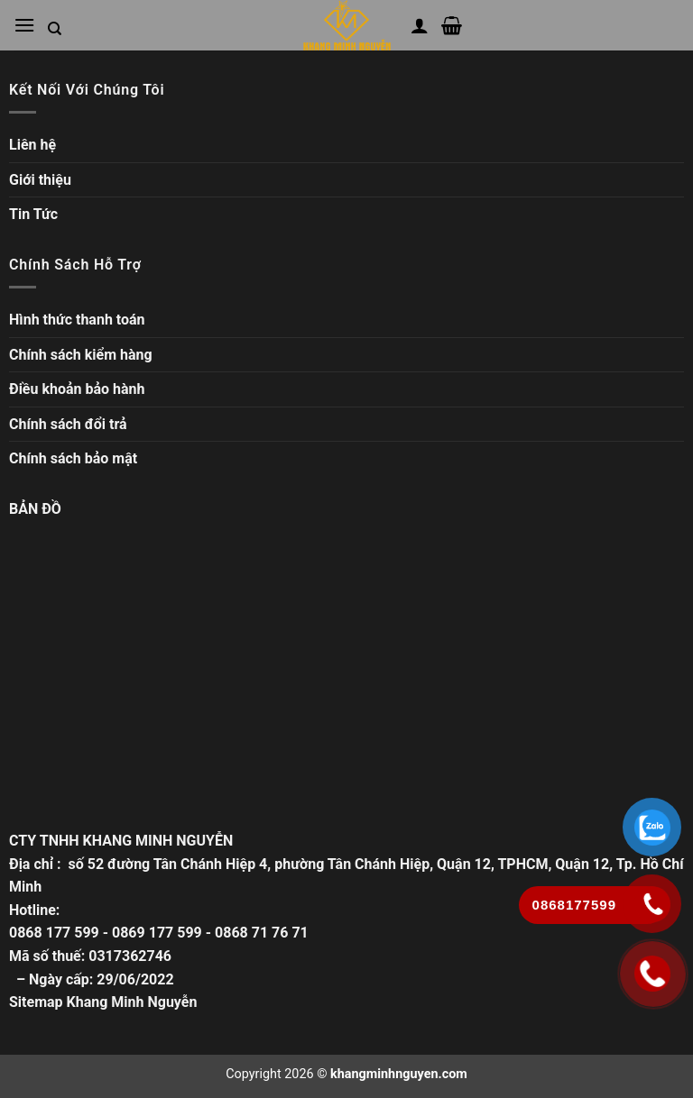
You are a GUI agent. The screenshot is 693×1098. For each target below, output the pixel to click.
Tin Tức (33, 214)
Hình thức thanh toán (77, 319)
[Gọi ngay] (653, 973)
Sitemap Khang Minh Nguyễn (103, 1002)
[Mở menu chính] (24, 25)
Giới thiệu (40, 179)
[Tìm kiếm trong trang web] (54, 29)
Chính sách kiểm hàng (80, 354)
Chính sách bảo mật (73, 458)
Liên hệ (32, 144)
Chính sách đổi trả (68, 424)
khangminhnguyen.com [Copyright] (398, 1074)
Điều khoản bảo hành (77, 389)
